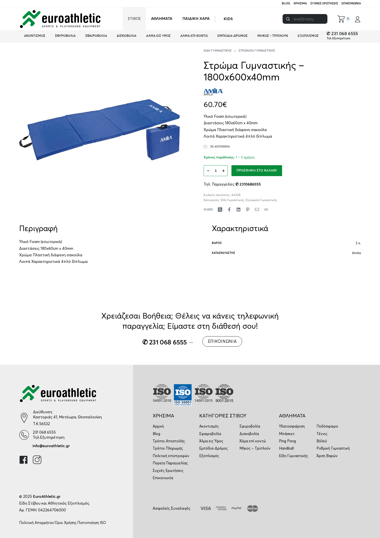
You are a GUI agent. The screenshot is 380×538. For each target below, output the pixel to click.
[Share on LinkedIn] (238, 209)
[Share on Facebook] (229, 209)
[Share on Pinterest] (247, 209)
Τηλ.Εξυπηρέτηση (338, 38)
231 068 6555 (44, 432)
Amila (356, 253)
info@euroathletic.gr (51, 446)
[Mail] (257, 209)
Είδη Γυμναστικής (218, 50)
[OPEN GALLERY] (99, 129)
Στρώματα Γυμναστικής (256, 50)
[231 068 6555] (24, 435)
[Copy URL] (266, 209)
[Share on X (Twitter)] (220, 209)
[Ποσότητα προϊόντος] (216, 170)
